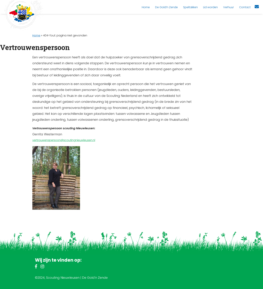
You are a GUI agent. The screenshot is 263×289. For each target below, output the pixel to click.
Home (36, 35)
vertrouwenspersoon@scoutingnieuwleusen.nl (63, 140)
